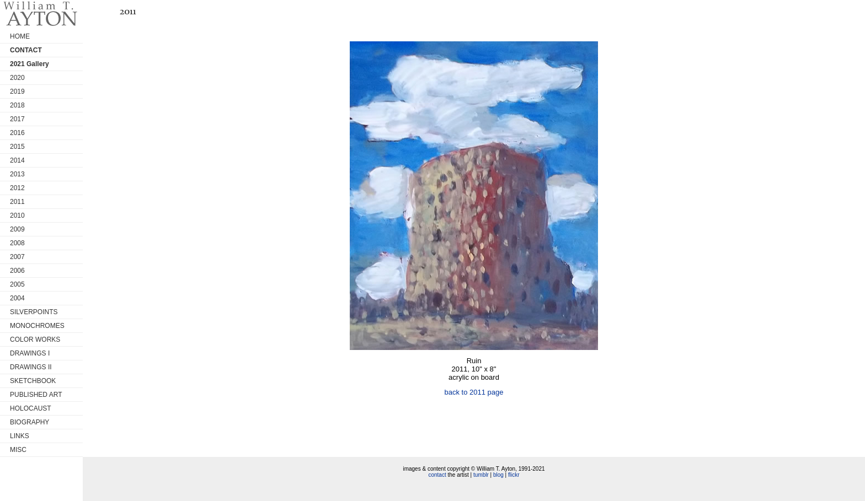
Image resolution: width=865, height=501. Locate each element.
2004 (17, 298)
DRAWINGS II (31, 367)
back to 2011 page (474, 392)
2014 (17, 160)
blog (498, 475)
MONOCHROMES (37, 326)
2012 (17, 188)
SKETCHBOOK (33, 381)
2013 (17, 174)
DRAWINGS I (30, 353)
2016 (17, 133)
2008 (17, 243)
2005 (17, 284)
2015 (17, 146)
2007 (17, 257)
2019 (17, 91)
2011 (17, 202)
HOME (20, 36)
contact (437, 475)
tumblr (481, 475)
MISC (18, 450)
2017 (17, 119)
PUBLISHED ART (36, 394)
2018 (17, 105)
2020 (17, 78)
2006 (17, 270)
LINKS (19, 436)
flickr (514, 475)
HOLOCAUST (30, 408)
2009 (17, 229)
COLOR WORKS (35, 339)
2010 (17, 215)
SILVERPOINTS (33, 312)
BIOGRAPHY (29, 422)
